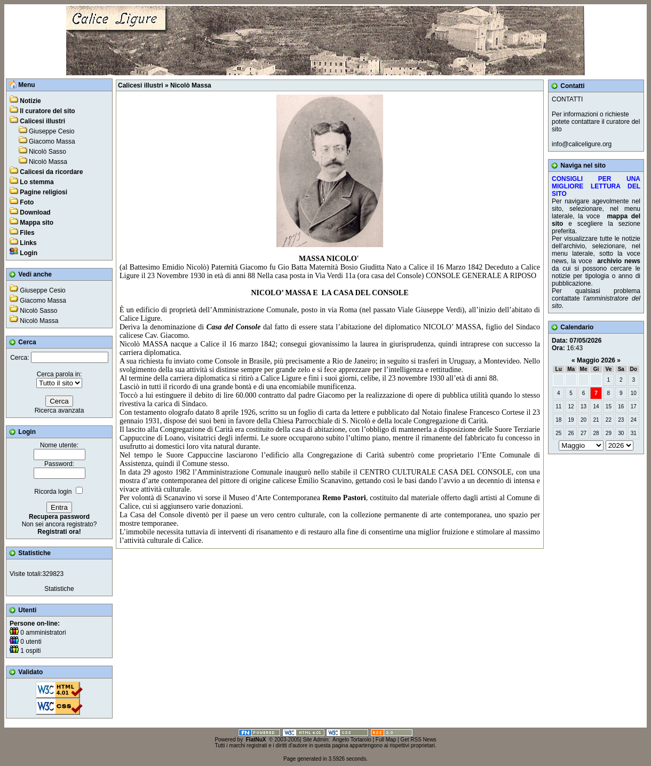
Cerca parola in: (59, 374)
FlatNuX (256, 740)
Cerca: (19, 357)
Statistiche (59, 589)
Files (27, 232)
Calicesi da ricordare (51, 172)
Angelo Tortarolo (351, 740)
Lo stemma (36, 182)
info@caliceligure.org (582, 144)
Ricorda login (53, 491)
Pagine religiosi (43, 192)
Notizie (30, 101)
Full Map (386, 740)
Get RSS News (418, 740)
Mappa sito (36, 222)
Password (58, 464)
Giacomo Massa (52, 141)
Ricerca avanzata (59, 410)
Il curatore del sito (47, 111)
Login (28, 253)
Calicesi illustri (42, 121)
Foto (27, 202)
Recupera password (59, 516)
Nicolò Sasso (47, 151)
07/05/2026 (585, 340)
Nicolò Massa (48, 161)
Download (35, 212)
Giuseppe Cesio (51, 131)
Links (28, 243)
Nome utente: (59, 445)
